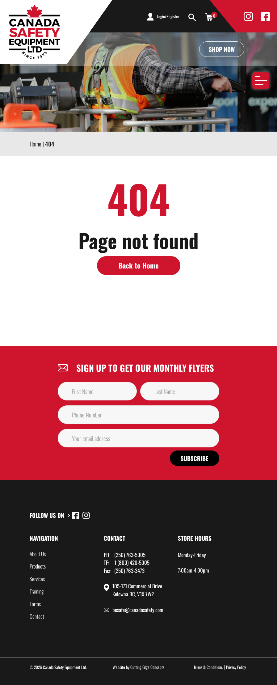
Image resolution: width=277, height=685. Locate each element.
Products (38, 566)
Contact (37, 616)
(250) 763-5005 (129, 555)
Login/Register (168, 16)
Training (37, 591)
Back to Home (139, 265)
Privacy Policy (236, 667)
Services (37, 579)
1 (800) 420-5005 (131, 562)
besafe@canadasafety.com (137, 610)
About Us (38, 554)
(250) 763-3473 (129, 570)
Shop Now (222, 49)
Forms (35, 604)
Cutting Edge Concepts (147, 667)
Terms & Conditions (208, 667)
